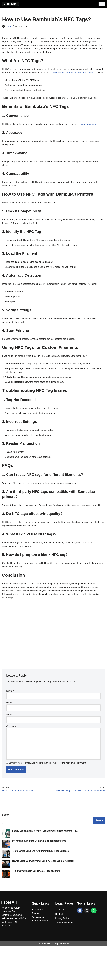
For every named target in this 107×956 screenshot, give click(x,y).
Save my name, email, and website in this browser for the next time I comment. (47, 772)
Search (5, 824)
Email (9, 712)
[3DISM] (10, 4)
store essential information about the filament (73, 73)
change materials (88, 128)
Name (10, 700)
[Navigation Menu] (101, 4)
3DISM (9, 26)
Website (10, 723)
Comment (11, 735)
